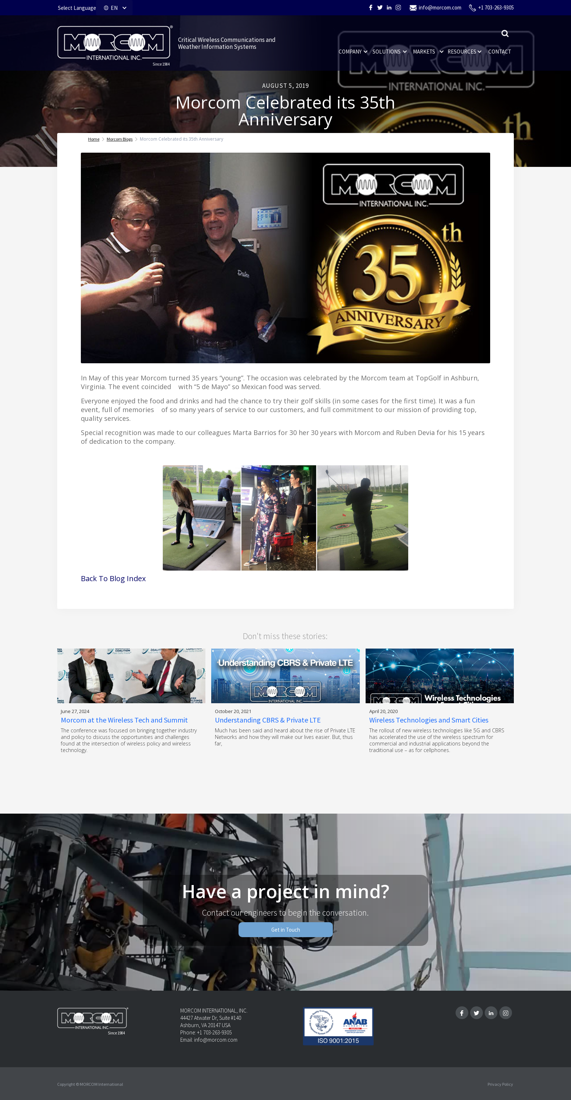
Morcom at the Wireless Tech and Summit (124, 720)
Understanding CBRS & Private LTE (268, 720)
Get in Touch (285, 929)
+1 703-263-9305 (496, 7)
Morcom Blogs (120, 139)
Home (93, 139)
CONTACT (499, 51)
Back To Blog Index (113, 578)
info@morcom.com (440, 7)
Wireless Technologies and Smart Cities (428, 720)
